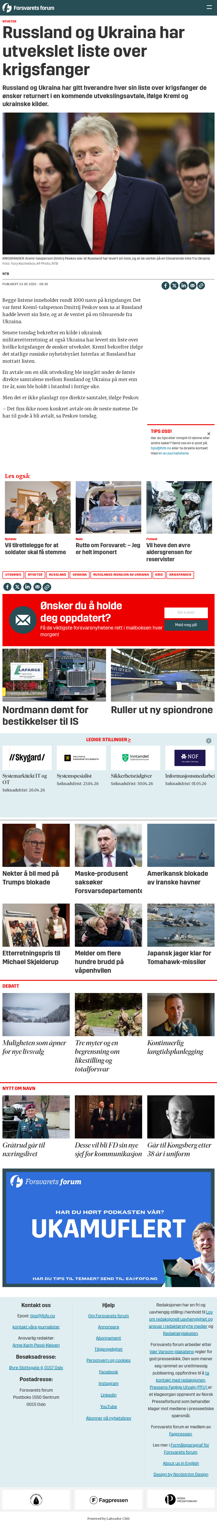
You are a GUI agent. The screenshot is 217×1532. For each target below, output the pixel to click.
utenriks (13, 581)
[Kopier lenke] (201, 292)
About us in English (181, 1470)
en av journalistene (173, 460)
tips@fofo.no (161, 455)
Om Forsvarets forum (108, 1323)
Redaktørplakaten (180, 1340)
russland (57, 581)
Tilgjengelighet (108, 1356)
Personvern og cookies (108, 1367)
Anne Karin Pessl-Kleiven (36, 1352)
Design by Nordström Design (181, 1481)
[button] (209, 747)
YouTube (108, 1413)
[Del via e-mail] (192, 292)
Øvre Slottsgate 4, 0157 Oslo (36, 1375)
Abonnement (108, 1345)
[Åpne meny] (209, 11)
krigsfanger (180, 581)
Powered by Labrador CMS (108, 1525)
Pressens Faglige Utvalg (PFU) (179, 1394)
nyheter (35, 581)
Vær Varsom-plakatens (171, 1358)
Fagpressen (180, 1441)
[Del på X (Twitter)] (174, 292)
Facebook (108, 1379)
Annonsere (108, 1334)
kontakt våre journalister (36, 1334)
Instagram (109, 1390)
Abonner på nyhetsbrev (108, 1425)
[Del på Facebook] (165, 292)
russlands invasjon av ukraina (121, 581)
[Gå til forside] (43, 11)
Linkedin (109, 1402)
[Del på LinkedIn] (183, 292)
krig (159, 581)
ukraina (80, 581)
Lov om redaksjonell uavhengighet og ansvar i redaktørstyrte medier (181, 1326)
